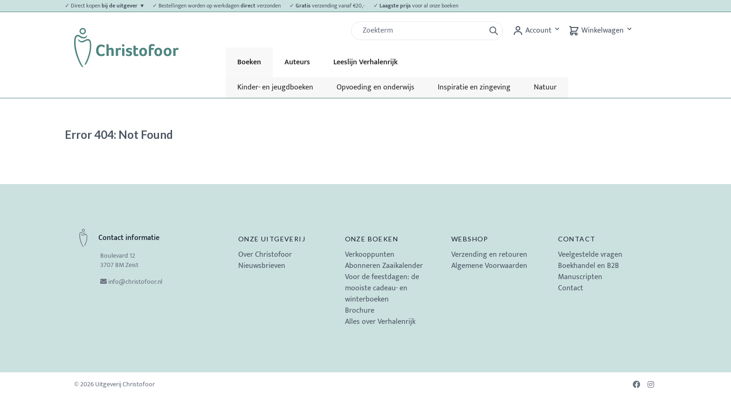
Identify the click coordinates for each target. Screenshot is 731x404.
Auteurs (297, 62)
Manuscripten (580, 277)
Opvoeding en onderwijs (375, 87)
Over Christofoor (265, 254)
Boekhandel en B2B (588, 266)
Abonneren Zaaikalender (384, 266)
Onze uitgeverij (271, 239)
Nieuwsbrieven (261, 266)
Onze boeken (371, 239)
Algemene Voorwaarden (489, 266)
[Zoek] (422, 30)
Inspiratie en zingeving (474, 87)
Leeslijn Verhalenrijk (365, 62)
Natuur (545, 87)
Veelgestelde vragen (590, 254)
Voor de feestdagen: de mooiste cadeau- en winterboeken (382, 288)
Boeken (249, 62)
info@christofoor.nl (135, 281)
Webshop (470, 239)
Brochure (359, 310)
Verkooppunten (369, 254)
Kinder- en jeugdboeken (275, 87)
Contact (577, 239)
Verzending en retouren (489, 254)
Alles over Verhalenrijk (380, 321)
